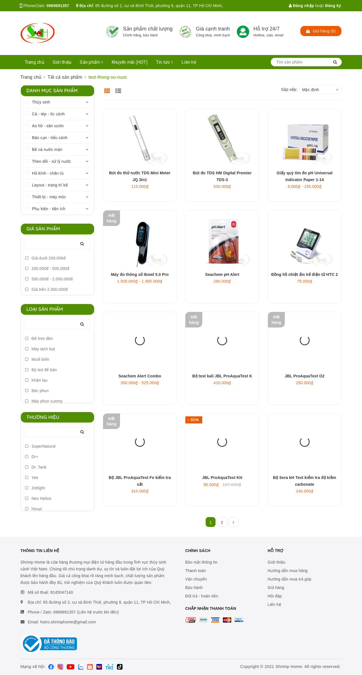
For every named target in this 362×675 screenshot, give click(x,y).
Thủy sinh (41, 102)
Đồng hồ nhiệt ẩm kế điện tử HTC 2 (304, 274)
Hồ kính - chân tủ (48, 173)
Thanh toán (195, 570)
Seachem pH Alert (222, 274)
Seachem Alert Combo (139, 376)
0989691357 (57, 5)
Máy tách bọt (40, 349)
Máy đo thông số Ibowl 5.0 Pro (140, 274)
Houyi (33, 509)
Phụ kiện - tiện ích (48, 208)
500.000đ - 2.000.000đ (49, 279)
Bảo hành (194, 587)
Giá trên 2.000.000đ (46, 289)
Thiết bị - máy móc (49, 197)
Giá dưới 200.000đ (45, 258)
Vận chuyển (196, 579)
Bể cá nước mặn (47, 149)
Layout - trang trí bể (50, 185)
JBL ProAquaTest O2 (305, 376)
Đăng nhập (301, 5)
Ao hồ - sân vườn (48, 126)
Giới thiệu (62, 62)
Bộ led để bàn (41, 370)
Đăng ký (333, 5)
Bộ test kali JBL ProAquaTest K (222, 376)
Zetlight (35, 488)
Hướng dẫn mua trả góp (289, 579)
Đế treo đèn (39, 338)
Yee (31, 477)
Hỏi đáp (275, 596)
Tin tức (164, 62)
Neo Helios (38, 498)
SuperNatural (40, 446)
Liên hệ (188, 62)
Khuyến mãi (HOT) (130, 62)
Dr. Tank (35, 467)
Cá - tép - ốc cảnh (48, 114)
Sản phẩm (91, 62)
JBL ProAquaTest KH (222, 477)
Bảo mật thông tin (201, 562)
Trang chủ (34, 62)
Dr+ (31, 456)
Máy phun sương (44, 401)
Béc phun (37, 390)
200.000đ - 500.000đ (47, 268)
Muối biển (37, 359)
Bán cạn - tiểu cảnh (50, 137)
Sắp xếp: (289, 89)
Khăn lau (36, 380)
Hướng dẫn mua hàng (288, 570)
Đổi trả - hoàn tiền (201, 596)
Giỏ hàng (276, 587)
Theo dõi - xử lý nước (51, 161)
